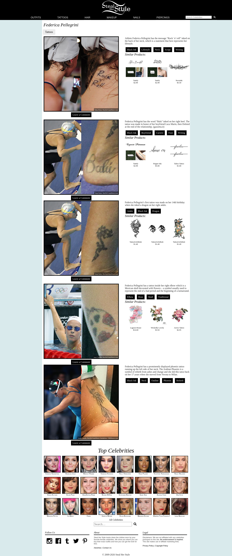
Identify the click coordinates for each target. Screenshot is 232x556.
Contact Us (107, 548)
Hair (87, 17)
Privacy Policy (148, 546)
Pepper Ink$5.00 (157, 153)
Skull (150, 297)
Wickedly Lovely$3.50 (157, 317)
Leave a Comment (81, 115)
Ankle (130, 211)
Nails (136, 17)
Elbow (130, 297)
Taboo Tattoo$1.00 (179, 153)
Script (167, 49)
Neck (157, 49)
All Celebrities (116, 520)
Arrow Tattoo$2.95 (179, 317)
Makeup (112, 17)
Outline (154, 380)
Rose (140, 297)
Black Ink (131, 49)
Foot (170, 133)
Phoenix (167, 380)
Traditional (163, 297)
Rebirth (179, 380)
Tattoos (62, 17)
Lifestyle (145, 49)
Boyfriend (146, 133)
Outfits (36, 17)
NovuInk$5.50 (179, 70)
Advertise (97, 548)
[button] (201, 17)
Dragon (155, 211)
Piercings (163, 17)
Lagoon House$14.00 (135, 317)
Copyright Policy (161, 546)
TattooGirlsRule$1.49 (135, 231)
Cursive (159, 133)
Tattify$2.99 (135, 70)
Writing (179, 49)
